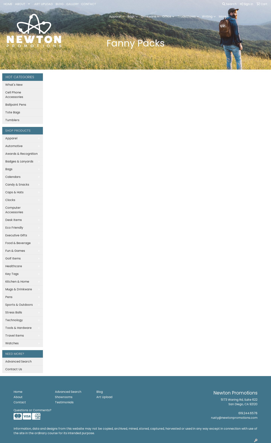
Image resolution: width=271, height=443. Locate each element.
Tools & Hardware (18, 328)
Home (18, 392)
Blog (99, 392)
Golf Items (13, 258)
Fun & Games (15, 251)
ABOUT (20, 4)
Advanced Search (18, 361)
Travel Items (14, 335)
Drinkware (148, 16)
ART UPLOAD (43, 4)
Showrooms (63, 397)
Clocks (10, 200)
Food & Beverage (18, 243)
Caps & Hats (14, 192)
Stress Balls (13, 312)
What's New (14, 85)
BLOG (60, 4)
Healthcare (13, 266)
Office (166, 16)
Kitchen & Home (17, 281)
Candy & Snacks (17, 184)
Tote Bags (12, 112)
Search (229, 4)
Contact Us (13, 369)
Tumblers (12, 120)
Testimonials (64, 402)
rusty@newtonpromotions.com (234, 418)
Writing (207, 16)
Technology (14, 320)
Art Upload (104, 397)
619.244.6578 (247, 413)
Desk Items (13, 220)
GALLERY (72, 4)
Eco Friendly (14, 227)
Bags (131, 16)
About (18, 397)
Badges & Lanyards (19, 161)
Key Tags (12, 274)
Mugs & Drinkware (18, 289)
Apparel (115, 16)
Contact (20, 402)
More (222, 16)
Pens (8, 297)
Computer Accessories (14, 210)
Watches (12, 343)
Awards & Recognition (21, 154)
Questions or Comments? (32, 410)
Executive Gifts (16, 235)
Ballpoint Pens (15, 104)
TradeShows (186, 16)
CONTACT (88, 4)
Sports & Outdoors (19, 305)
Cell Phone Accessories (14, 94)
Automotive (14, 146)
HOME (8, 4)
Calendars (13, 177)
